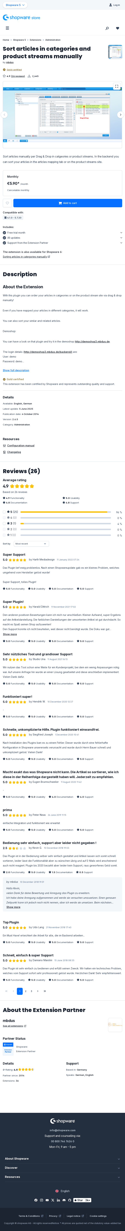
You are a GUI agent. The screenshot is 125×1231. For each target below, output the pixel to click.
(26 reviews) (18, 76)
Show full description (16, 370)
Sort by (6, 543)
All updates (11, 237)
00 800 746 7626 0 (62, 1141)
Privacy (55, 1215)
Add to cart (68, 203)
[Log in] (114, 4)
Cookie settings (98, 1216)
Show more (10, 634)
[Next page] (37, 991)
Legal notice (75, 1215)
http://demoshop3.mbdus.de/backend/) (48, 351)
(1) (11, 523)
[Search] (107, 28)
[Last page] (44, 991)
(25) (12, 512)
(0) (12, 517)
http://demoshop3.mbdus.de (92, 341)
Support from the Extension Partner (25, 242)
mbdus (10, 62)
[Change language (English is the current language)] (62, 1191)
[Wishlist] (117, 28)
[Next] (120, 114)
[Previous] (4, 114)
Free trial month (14, 232)
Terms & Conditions (30, 1215)
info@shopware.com (62, 1130)
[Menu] (7, 28)
